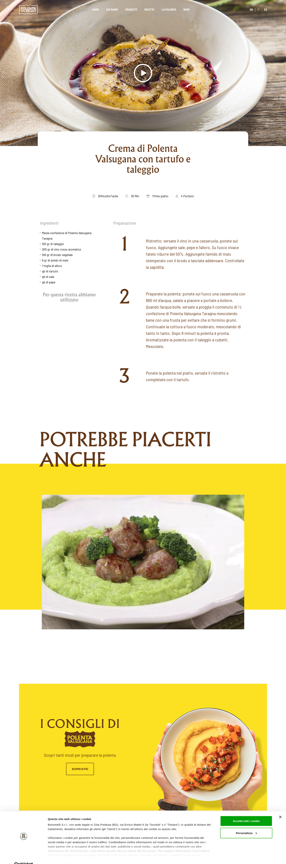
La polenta (169, 9)
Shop (186, 9)
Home (95, 9)
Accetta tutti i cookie (246, 812)
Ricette (149, 9)
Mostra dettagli (57, 856)
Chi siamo (112, 9)
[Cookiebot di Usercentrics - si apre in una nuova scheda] (24, 857)
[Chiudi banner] (280, 809)
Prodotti (131, 9)
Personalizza (246, 824)
